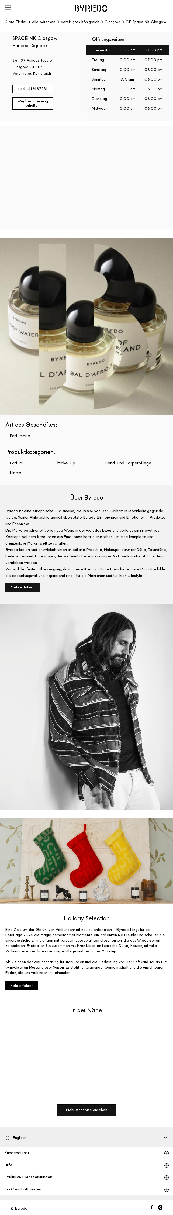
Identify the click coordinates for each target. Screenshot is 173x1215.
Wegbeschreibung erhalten (32, 103)
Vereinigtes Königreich (80, 22)
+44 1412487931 (32, 89)
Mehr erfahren (22, 587)
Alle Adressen (43, 22)
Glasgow (112, 22)
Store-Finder (15, 22)
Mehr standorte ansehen (86, 1110)
